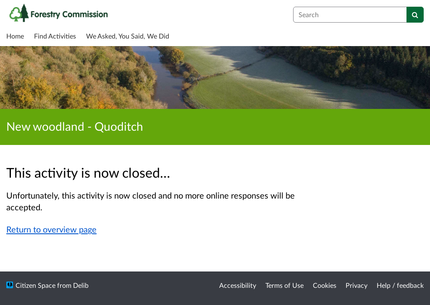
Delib (81, 285)
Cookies (324, 285)
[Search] (415, 15)
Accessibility (237, 285)
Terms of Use (284, 285)
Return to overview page (51, 229)
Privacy (356, 285)
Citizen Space (35, 285)
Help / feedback (400, 285)
